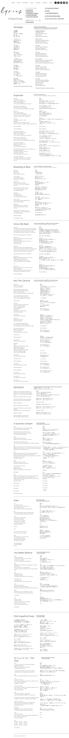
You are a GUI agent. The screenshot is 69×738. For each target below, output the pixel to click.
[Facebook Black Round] (58, 3)
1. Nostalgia (29, 10)
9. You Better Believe (51, 13)
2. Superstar (29, 11)
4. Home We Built (31, 15)
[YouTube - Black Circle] (61, 3)
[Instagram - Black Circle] (55, 3)
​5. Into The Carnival (31, 16)
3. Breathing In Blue (31, 13)
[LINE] (67, 3)
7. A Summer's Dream (52, 8)
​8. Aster (47, 11)
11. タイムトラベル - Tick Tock (54, 18)
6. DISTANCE (29, 22)
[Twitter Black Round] (64, 3)
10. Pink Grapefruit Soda (52, 16)
